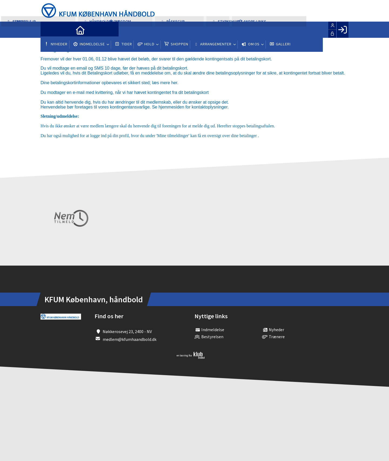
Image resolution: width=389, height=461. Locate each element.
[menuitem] (49, 30)
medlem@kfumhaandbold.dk (129, 339)
